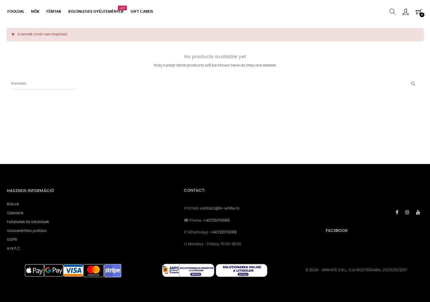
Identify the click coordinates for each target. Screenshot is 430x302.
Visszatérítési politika (27, 231)
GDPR (12, 240)
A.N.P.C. (14, 249)
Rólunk (13, 204)
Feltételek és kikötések (28, 222)
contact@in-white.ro (219, 208)
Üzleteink (15, 213)
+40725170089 (216, 221)
